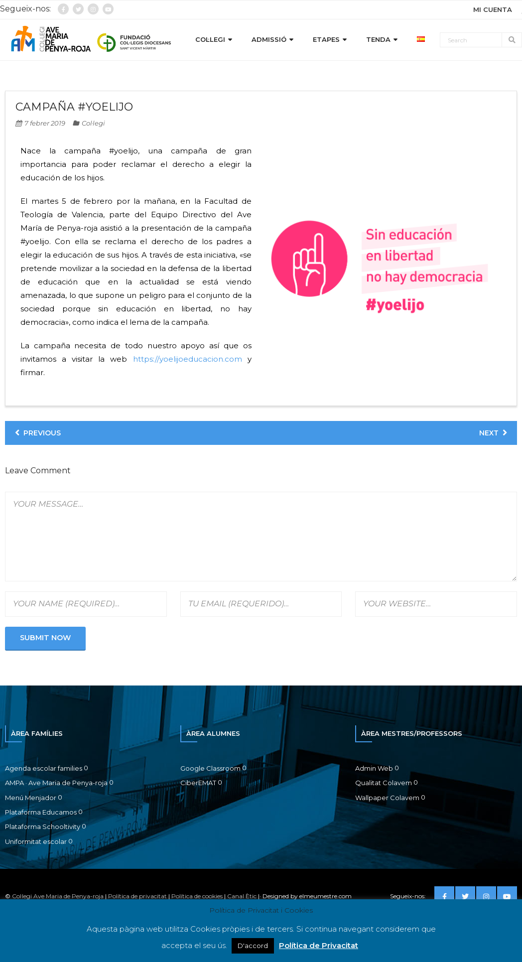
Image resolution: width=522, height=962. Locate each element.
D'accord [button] (253, 946)
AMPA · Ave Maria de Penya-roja (56, 783)
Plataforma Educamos (41, 812)
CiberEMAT (198, 783)
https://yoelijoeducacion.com (187, 359)
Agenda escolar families (43, 768)
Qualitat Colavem (383, 783)
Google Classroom (210, 768)
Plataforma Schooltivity (42, 826)
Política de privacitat (137, 896)
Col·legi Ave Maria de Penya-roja (58, 896)
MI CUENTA (492, 9)
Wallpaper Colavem (387, 798)
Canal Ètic (242, 896)
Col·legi (93, 123)
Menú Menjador (30, 798)
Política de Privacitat (318, 945)
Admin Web (374, 768)
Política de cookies (197, 896)
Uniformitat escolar (36, 841)
